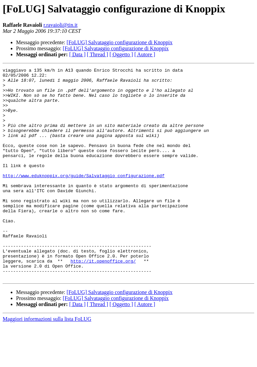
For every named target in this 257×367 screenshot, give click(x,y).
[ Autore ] (144, 54)
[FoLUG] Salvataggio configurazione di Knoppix (119, 42)
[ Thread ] (97, 54)
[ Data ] (77, 54)
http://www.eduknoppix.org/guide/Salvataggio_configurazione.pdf (84, 198)
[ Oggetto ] (121, 54)
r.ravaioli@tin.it (61, 25)
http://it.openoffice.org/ (103, 300)
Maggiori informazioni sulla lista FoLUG (47, 361)
